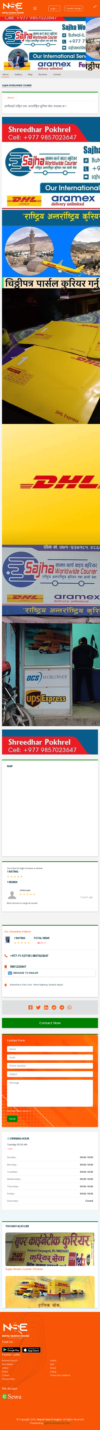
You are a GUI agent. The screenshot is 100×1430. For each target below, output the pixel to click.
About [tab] (10, 97)
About (6, 74)
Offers (5, 1368)
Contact (57, 74)
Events (5, 1372)
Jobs (52, 1364)
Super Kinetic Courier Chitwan (24, 1269)
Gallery (18, 74)
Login (54, 8)
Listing (53, 1372)
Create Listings (73, 8)
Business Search (9, 1361)
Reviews (43, 74)
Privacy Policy (8, 1379)
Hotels (53, 1361)
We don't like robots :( (19, 1111)
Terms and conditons (60, 1375)
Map (30, 74)
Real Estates (7, 1364)
